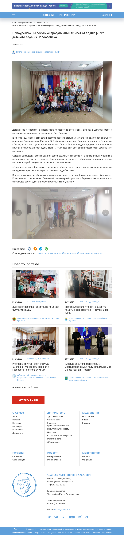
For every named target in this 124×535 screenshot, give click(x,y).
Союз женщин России (58, 15)
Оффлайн (87, 460)
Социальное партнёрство (90, 253)
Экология (51, 432)
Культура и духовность (49, 253)
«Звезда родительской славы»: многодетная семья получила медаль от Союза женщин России (88, 366)
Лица (14, 416)
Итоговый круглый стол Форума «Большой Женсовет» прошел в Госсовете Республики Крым (30, 366)
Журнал (86, 423)
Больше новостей (25, 387)
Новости (52, 453)
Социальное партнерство (59, 435)
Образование (53, 442)
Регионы (18, 453)
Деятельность (56, 413)
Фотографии (88, 416)
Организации (18, 460)
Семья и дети (69, 253)
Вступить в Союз (28, 400)
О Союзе (18, 413)
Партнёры (17, 426)
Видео (85, 420)
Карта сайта (40, 533)
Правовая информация (22, 533)
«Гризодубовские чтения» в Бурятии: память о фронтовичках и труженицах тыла (86, 309)
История (16, 420)
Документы (17, 433)
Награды (16, 423)
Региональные (54, 460)
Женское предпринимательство (58, 424)
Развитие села (54, 439)
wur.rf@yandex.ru (62, 509)
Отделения (17, 456)
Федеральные (54, 456)
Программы (18, 429)
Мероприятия (91, 453)
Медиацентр (90, 413)
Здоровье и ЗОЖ (55, 416)
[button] (18, 213)
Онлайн (86, 456)
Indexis (109, 533)
